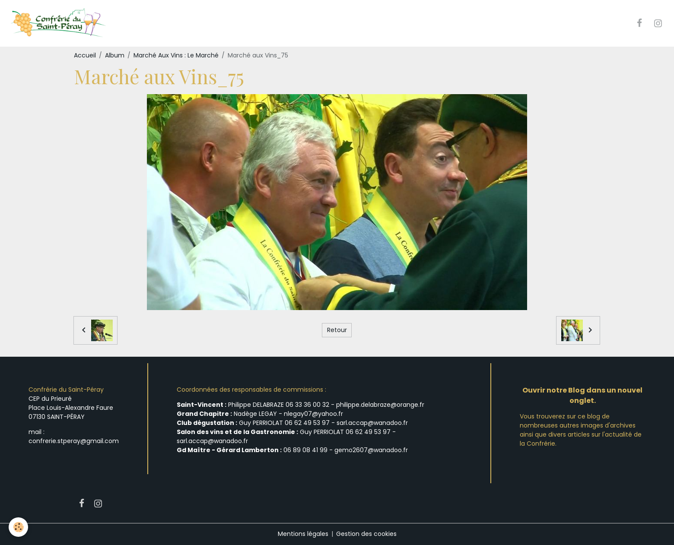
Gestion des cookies (366, 533)
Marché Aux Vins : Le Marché (176, 55)
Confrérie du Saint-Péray (66, 389)
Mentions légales (303, 533)
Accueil (85, 55)
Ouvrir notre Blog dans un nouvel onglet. (582, 395)
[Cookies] (18, 527)
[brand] (59, 23)
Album (114, 55)
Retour (337, 330)
